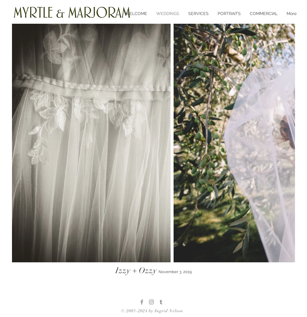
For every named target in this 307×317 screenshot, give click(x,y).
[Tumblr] (161, 302)
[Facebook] (142, 302)
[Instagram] (151, 302)
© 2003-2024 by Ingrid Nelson (152, 310)
